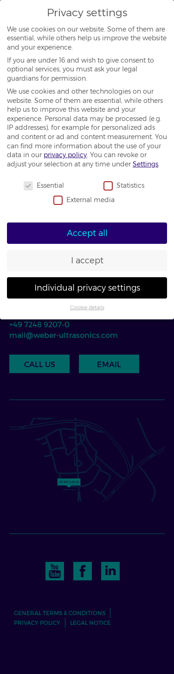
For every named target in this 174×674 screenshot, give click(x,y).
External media (84, 200)
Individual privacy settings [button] (87, 287)
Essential (44, 185)
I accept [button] (87, 260)
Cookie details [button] (87, 308)
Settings (145, 164)
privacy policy (65, 155)
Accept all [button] (87, 233)
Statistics (123, 185)
